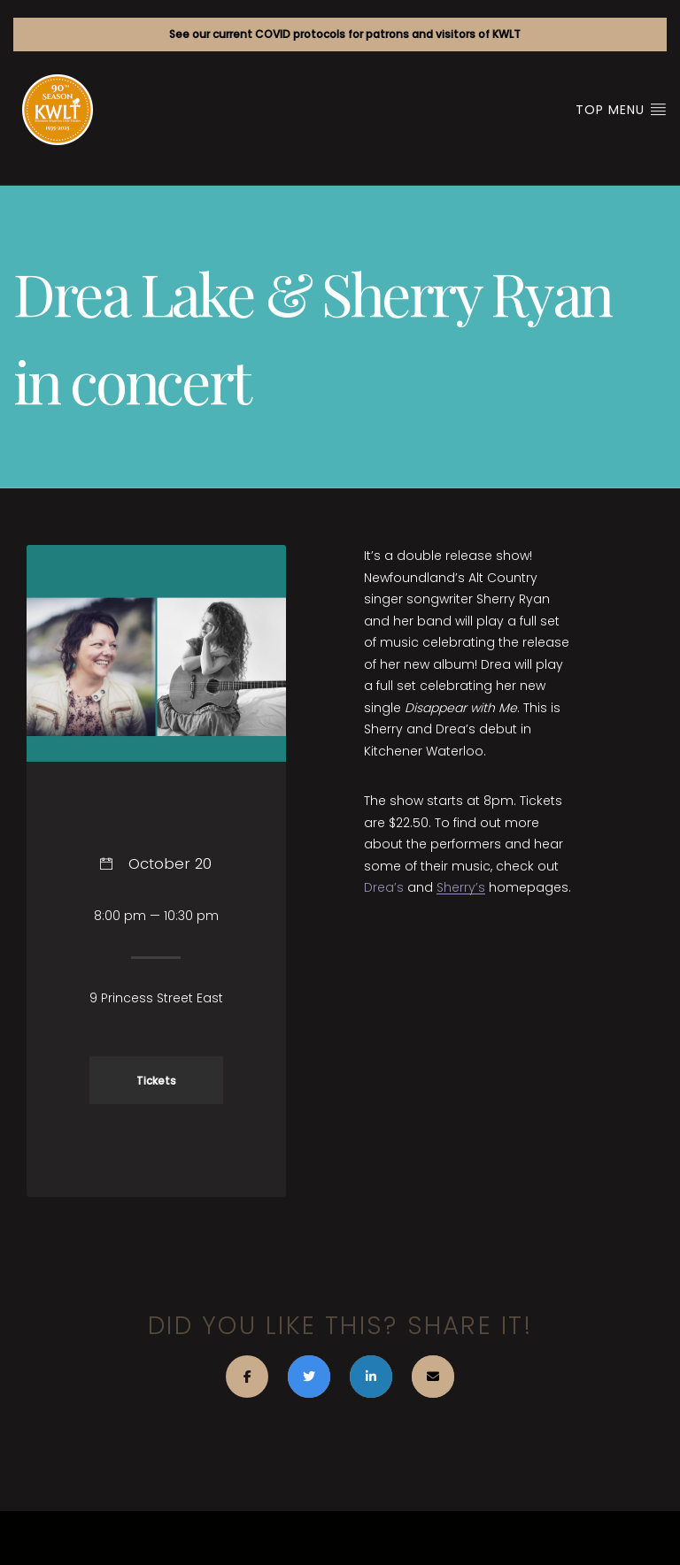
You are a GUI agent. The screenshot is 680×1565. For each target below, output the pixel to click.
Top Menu (621, 110)
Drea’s (384, 887)
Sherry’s (461, 887)
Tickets (156, 1081)
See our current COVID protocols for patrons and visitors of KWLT (345, 34)
